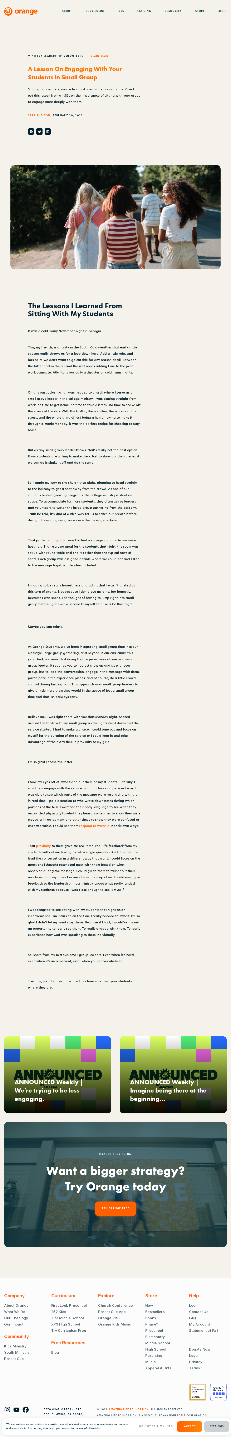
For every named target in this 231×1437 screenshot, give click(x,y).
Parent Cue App (112, 1312)
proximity (44, 846)
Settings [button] (217, 1426)
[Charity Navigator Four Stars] (218, 1392)
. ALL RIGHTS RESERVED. (146, 1409)
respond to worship (94, 826)
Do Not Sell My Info (156, 1426)
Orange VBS (109, 1318)
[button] (31, 131)
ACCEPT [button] (189, 1426)
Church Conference (115, 1305)
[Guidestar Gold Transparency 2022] (197, 1392)
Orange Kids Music (114, 1324)
